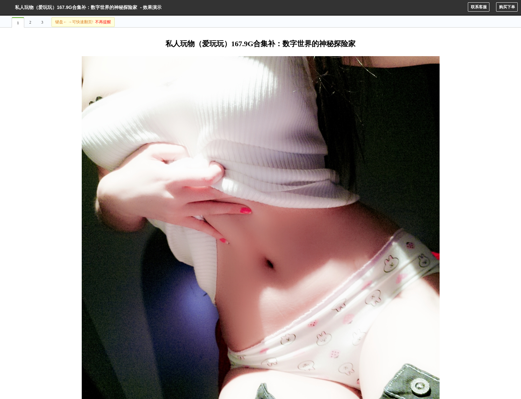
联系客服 (479, 7)
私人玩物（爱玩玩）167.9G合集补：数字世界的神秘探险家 (76, 7)
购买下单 (507, 7)
